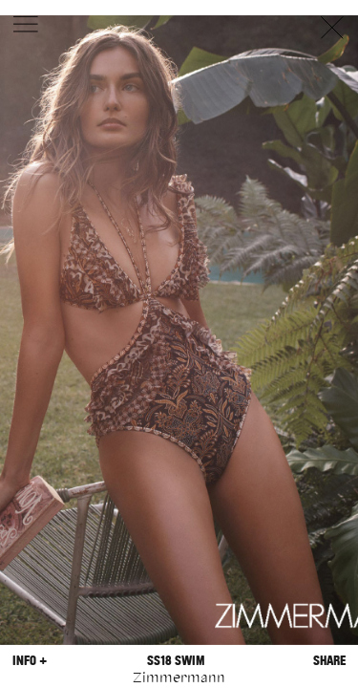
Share (329, 661)
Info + (29, 661)
